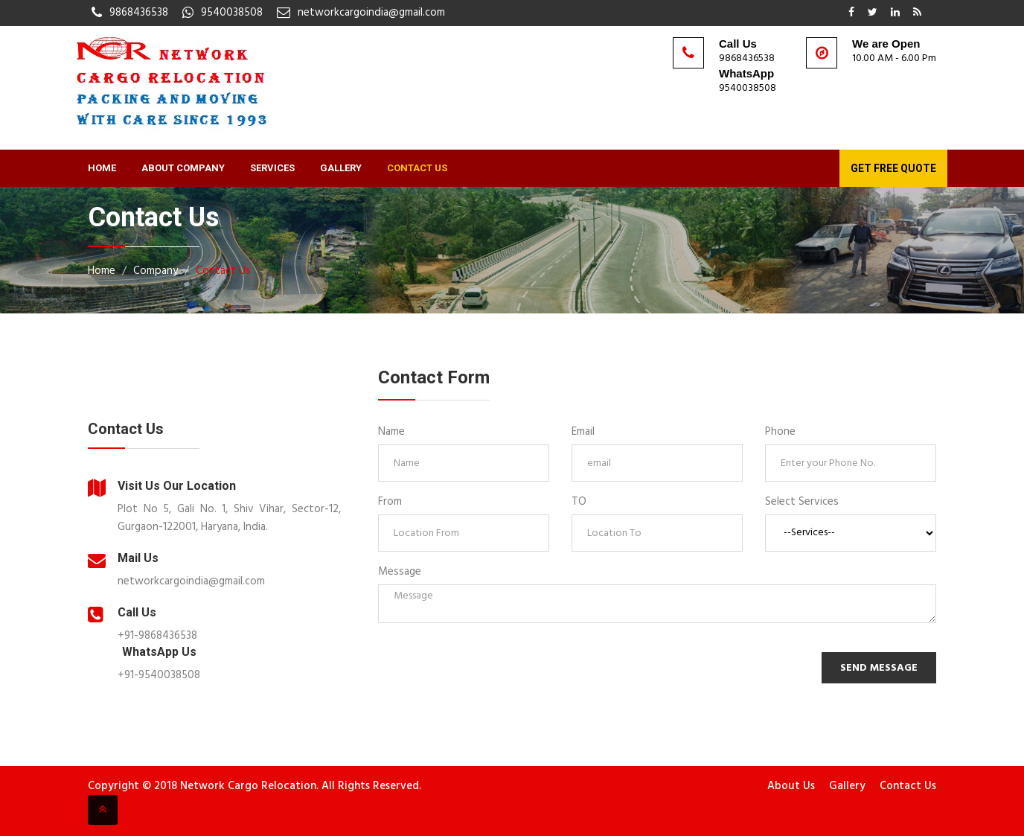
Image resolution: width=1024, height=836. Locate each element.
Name (391, 432)
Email (583, 432)
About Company (183, 167)
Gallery (341, 167)
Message (399, 572)
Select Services (802, 502)
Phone (780, 432)
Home (102, 167)
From (390, 502)
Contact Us (417, 167)
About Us (791, 786)
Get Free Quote (893, 168)
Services (272, 167)
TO (579, 502)
